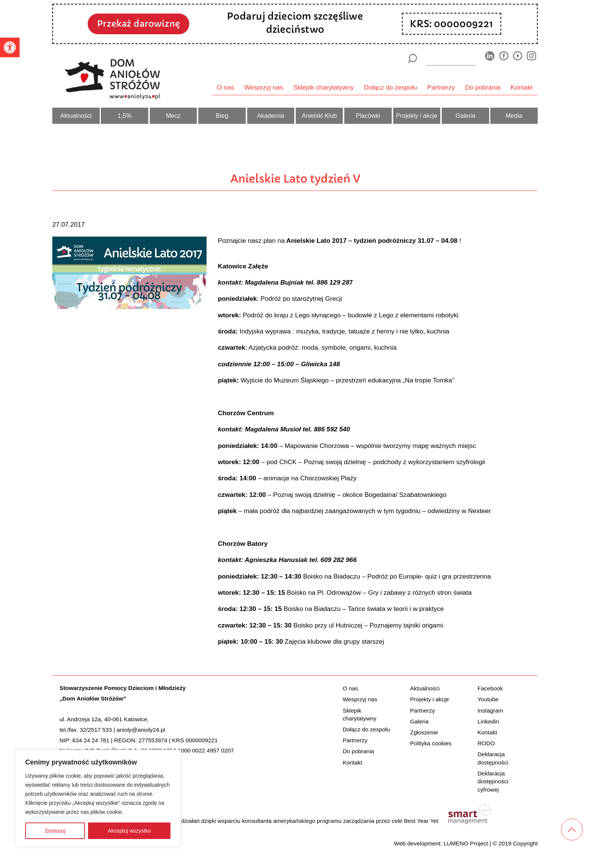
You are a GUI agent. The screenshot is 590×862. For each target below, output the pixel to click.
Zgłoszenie (424, 732)
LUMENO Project (466, 843)
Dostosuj (55, 831)
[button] (10, 47)
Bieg (222, 115)
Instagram (490, 710)
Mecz (173, 115)
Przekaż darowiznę (138, 23)
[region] (98, 798)
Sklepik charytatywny (323, 87)
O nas (225, 87)
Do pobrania (482, 87)
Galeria (465, 115)
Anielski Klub (319, 115)
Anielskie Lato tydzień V (295, 179)
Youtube (488, 699)
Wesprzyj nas (263, 87)
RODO (486, 743)
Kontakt (522, 87)
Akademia (270, 115)
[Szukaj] (412, 58)
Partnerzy (441, 87)
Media (514, 115)
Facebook (490, 688)
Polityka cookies (431, 743)
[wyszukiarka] (451, 58)
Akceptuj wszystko (129, 831)
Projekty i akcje (417, 115)
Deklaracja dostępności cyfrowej (492, 781)
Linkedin (488, 721)
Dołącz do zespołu (390, 87)
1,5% (125, 115)
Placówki (368, 115)
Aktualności (75, 115)
